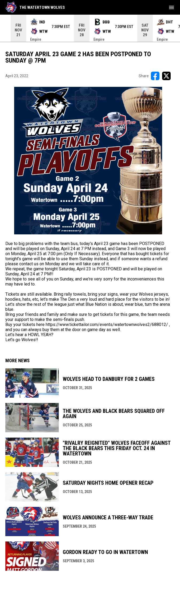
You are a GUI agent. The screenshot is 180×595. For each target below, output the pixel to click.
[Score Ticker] (90, 28)
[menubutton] (171, 7)
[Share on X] (166, 76)
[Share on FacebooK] (155, 76)
